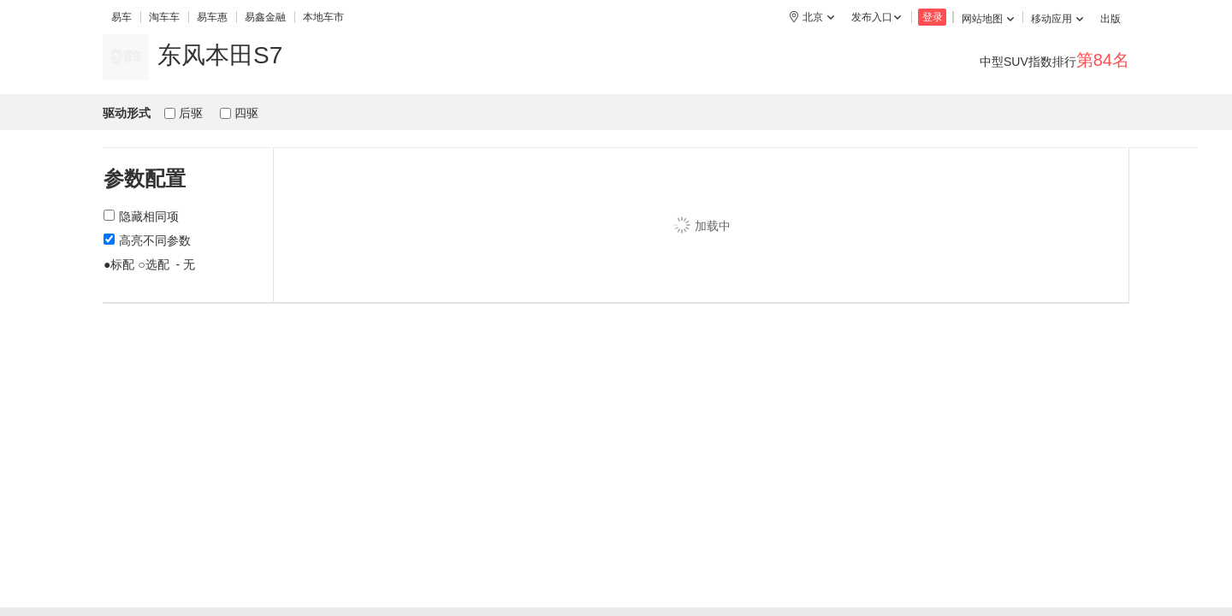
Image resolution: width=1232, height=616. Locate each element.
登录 (932, 17)
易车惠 (212, 17)
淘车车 (164, 17)
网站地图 (988, 19)
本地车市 (323, 17)
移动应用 (1057, 19)
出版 (1110, 19)
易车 (121, 17)
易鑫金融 (265, 17)
